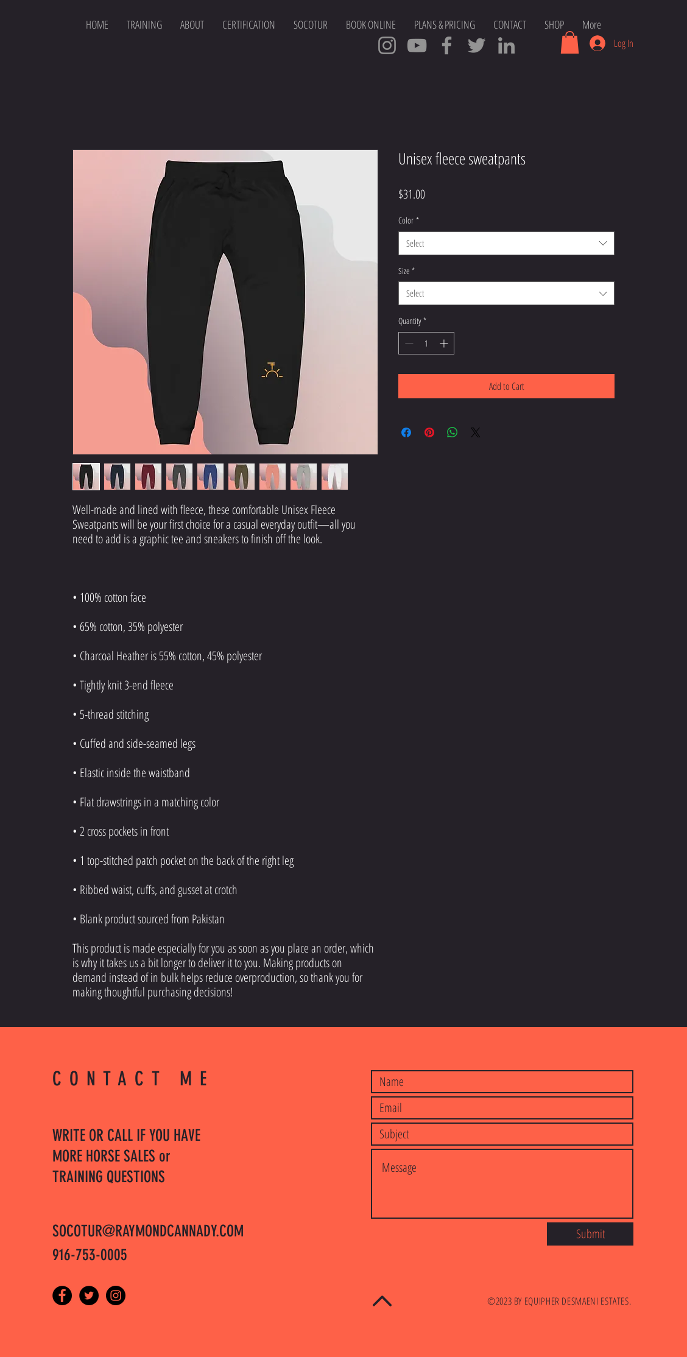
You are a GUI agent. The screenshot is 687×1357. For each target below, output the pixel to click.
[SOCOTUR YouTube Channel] (417, 45)
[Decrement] (407, 343)
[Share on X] (475, 432)
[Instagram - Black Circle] (115, 1295)
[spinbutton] (426, 343)
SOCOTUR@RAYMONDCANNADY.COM (148, 1231)
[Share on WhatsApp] (452, 432)
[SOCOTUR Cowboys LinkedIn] (506, 45)
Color (408, 220)
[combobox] (506, 243)
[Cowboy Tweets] (476, 45)
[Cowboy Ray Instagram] (387, 45)
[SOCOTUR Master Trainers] (447, 45)
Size (406, 271)
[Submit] (590, 1234)
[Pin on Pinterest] (429, 432)
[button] (569, 42)
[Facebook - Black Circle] (62, 1295)
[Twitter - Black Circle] (89, 1295)
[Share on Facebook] (406, 432)
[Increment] (445, 343)
